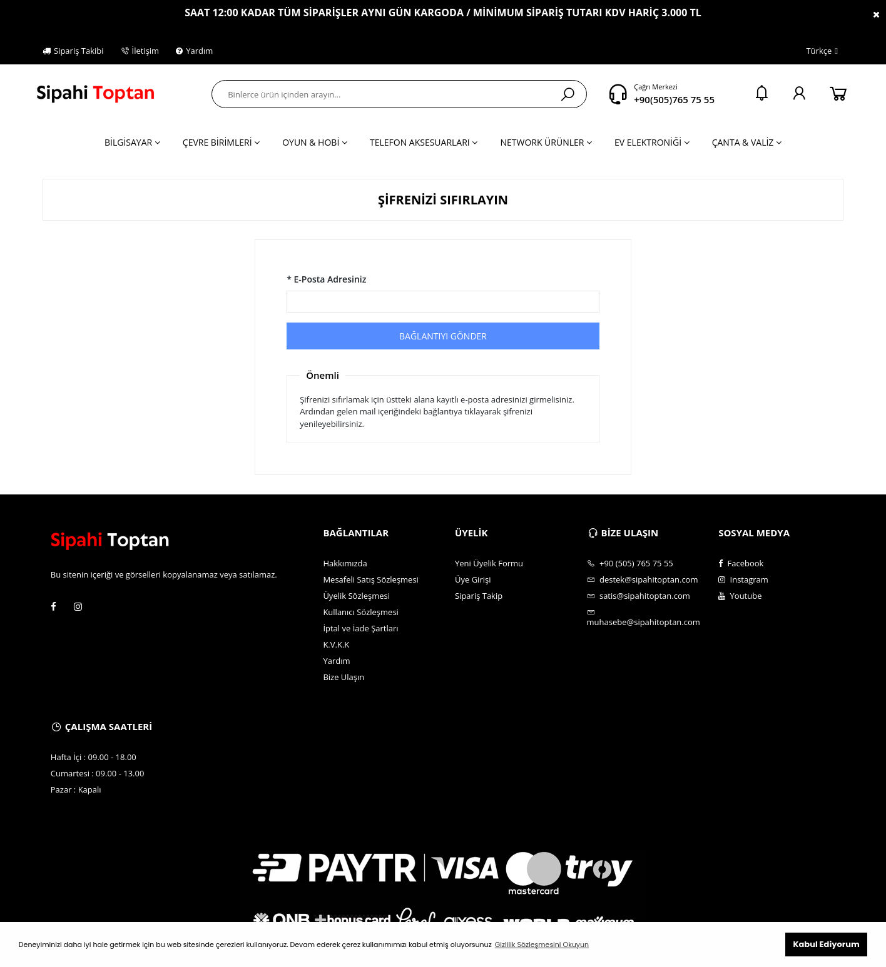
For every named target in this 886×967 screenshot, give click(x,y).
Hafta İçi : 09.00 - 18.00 (93, 757)
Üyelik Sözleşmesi (356, 596)
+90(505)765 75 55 (674, 99)
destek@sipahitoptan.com (642, 579)
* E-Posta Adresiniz (326, 279)
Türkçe (815, 51)
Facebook (740, 563)
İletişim (140, 50)
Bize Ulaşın (343, 677)
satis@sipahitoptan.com (638, 596)
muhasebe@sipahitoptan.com (643, 617)
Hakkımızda (345, 563)
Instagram (743, 579)
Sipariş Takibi (73, 50)
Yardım (194, 50)
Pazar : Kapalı (76, 789)
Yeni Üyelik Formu (489, 563)
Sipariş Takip (478, 596)
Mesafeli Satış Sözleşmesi (371, 579)
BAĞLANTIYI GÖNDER (443, 336)
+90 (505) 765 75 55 (630, 563)
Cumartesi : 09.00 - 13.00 (98, 773)
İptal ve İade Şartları (360, 628)
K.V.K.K (336, 644)
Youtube (739, 596)
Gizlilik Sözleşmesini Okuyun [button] (542, 944)
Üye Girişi (473, 579)
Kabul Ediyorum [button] (826, 944)
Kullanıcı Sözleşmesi (361, 612)
